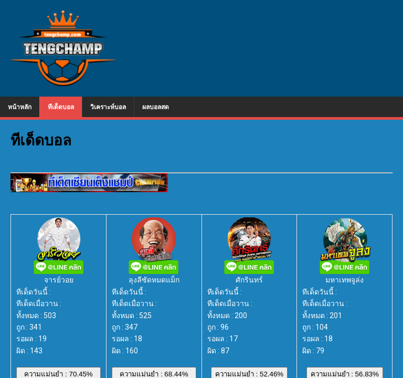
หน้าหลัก (19, 106)
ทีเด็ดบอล (61, 106)
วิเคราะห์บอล (108, 106)
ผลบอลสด (155, 106)
